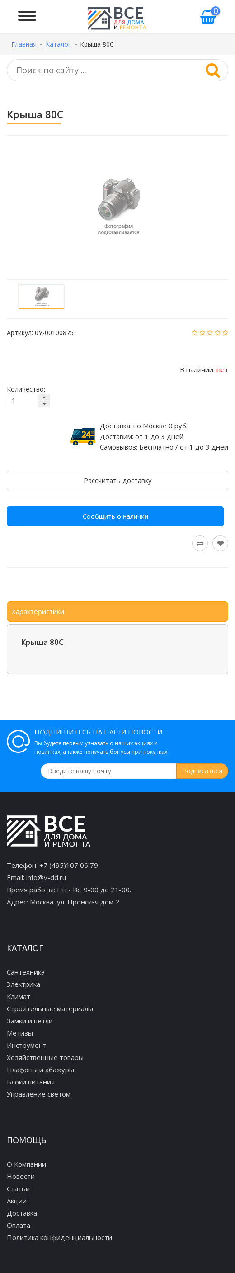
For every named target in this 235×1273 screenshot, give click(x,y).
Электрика (23, 984)
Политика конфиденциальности (59, 1237)
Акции (17, 1200)
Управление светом (38, 1093)
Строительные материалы (50, 1008)
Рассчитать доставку (118, 480)
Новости (21, 1176)
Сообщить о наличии (115, 516)
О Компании (26, 1164)
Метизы (20, 1032)
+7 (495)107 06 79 (68, 865)
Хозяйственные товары (45, 1057)
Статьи (18, 1188)
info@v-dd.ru (46, 877)
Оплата (18, 1225)
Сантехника (26, 971)
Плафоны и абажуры (40, 1069)
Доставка (22, 1212)
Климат (18, 996)
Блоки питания (31, 1081)
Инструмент (27, 1045)
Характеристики (38, 611)
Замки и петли (30, 1020)
